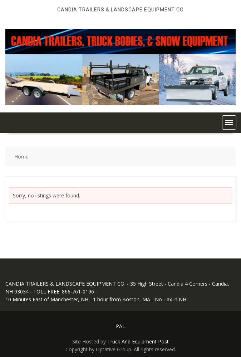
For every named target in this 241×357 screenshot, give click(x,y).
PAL (120, 326)
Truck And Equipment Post (138, 341)
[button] (229, 122)
